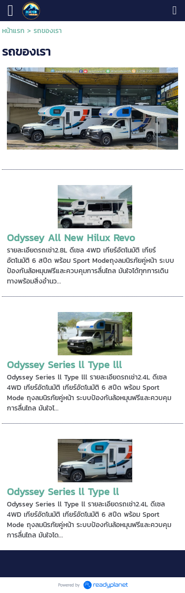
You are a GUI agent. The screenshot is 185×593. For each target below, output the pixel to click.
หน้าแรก (13, 31)
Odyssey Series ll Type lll (64, 364)
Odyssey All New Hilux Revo (71, 237)
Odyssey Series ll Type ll (63, 491)
